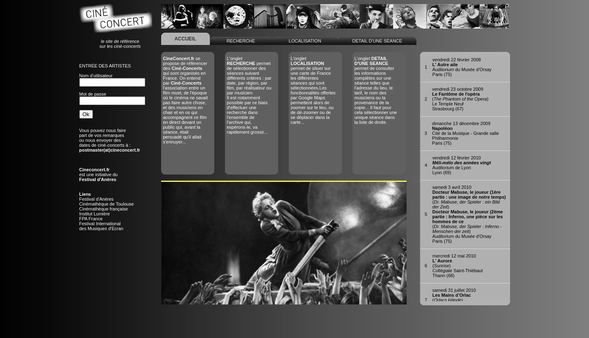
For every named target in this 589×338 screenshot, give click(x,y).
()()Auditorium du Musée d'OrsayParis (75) (469, 214)
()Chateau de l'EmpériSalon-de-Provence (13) (456, 300)
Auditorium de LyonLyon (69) (461, 165)
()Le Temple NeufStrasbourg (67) (460, 99)
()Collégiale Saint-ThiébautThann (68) (457, 265)
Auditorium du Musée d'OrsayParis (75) (462, 67)
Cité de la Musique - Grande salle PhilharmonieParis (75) (465, 133)
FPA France (91, 218)
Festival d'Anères (96, 199)
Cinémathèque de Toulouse (106, 203)
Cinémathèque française (103, 208)
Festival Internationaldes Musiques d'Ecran (101, 226)
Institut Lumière (94, 213)
